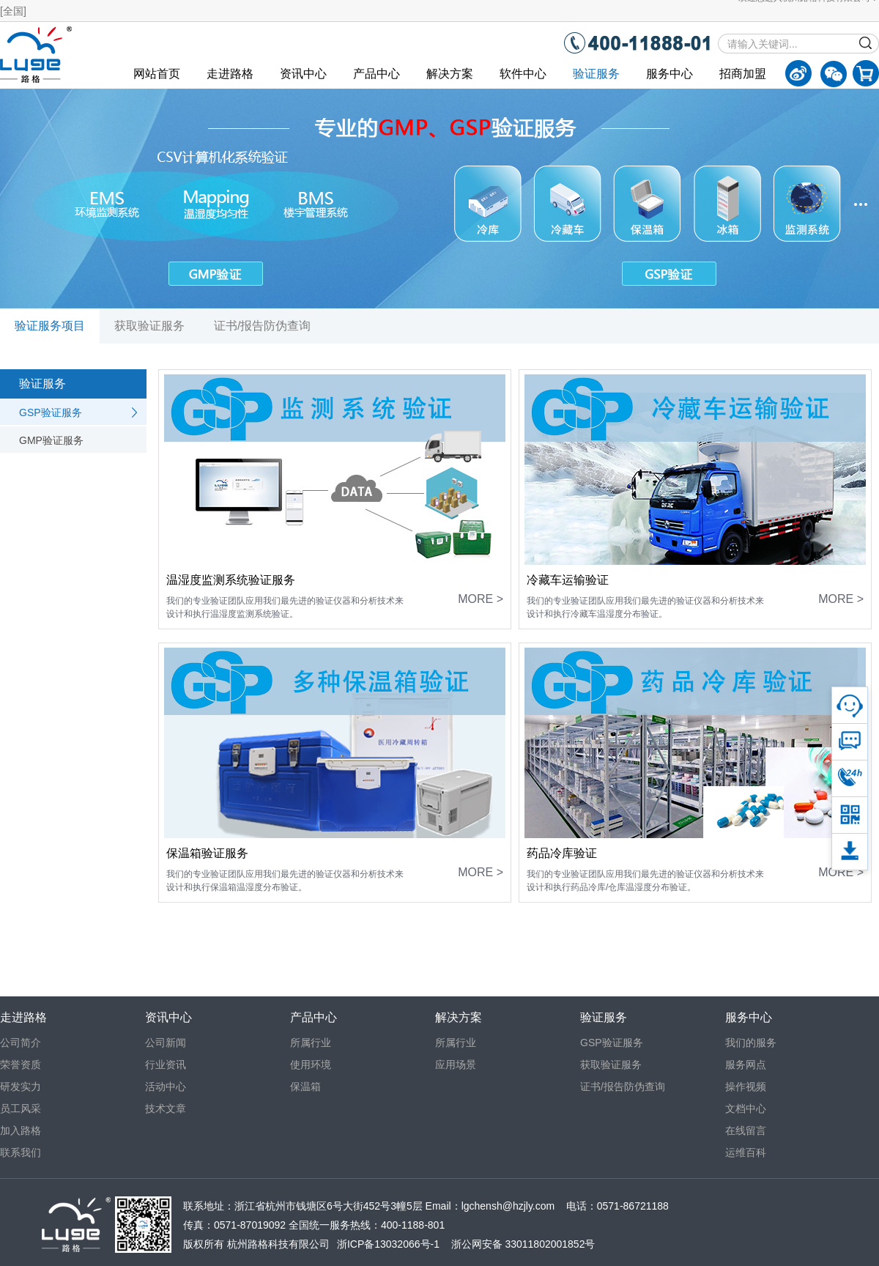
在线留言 (745, 1130)
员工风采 (20, 1108)
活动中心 (165, 1086)
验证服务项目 (50, 325)
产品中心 (376, 73)
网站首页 (156, 73)
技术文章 (165, 1108)
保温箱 (305, 1086)
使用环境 (310, 1064)
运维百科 (745, 1152)
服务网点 (745, 1064)
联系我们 (20, 1152)
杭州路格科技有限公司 (278, 1244)
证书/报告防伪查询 (262, 325)
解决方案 (449, 73)
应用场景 (455, 1064)
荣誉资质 (20, 1064)
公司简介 (20, 1042)
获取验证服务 (149, 325)
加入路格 (20, 1130)
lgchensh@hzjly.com (508, 1206)
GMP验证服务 (51, 440)
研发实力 (20, 1086)
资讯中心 (303, 73)
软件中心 (523, 73)
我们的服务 (750, 1042)
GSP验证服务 (50, 412)
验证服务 (596, 73)
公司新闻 (165, 1042)
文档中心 (745, 1108)
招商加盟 (742, 73)
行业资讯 (165, 1064)
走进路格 (230, 73)
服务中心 (669, 73)
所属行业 (310, 1042)
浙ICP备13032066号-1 (388, 1244)
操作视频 (745, 1086)
